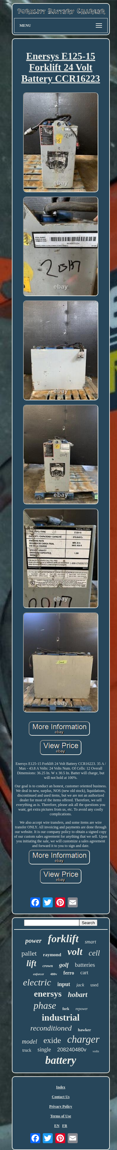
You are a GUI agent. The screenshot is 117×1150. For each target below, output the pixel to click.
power (33, 940)
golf (64, 964)
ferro (68, 972)
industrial (61, 1017)
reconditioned (50, 1028)
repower (82, 1009)
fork (65, 1009)
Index (60, 1087)
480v (53, 974)
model (29, 1041)
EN (57, 1126)
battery (60, 1060)
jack (80, 984)
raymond (52, 954)
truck (26, 1050)
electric (37, 982)
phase (45, 1005)
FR (64, 1126)
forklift (63, 938)
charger (83, 1039)
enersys (48, 994)
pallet (29, 953)
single (44, 1049)
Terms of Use (60, 1116)
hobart (78, 995)
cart (84, 972)
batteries (85, 964)
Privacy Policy (60, 1106)
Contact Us (61, 1097)
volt (74, 951)
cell (94, 953)
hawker (84, 1029)
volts (96, 1051)
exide (52, 1040)
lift (32, 963)
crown (47, 965)
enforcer (38, 974)
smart (90, 941)
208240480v (71, 1050)
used (94, 985)
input (63, 984)
